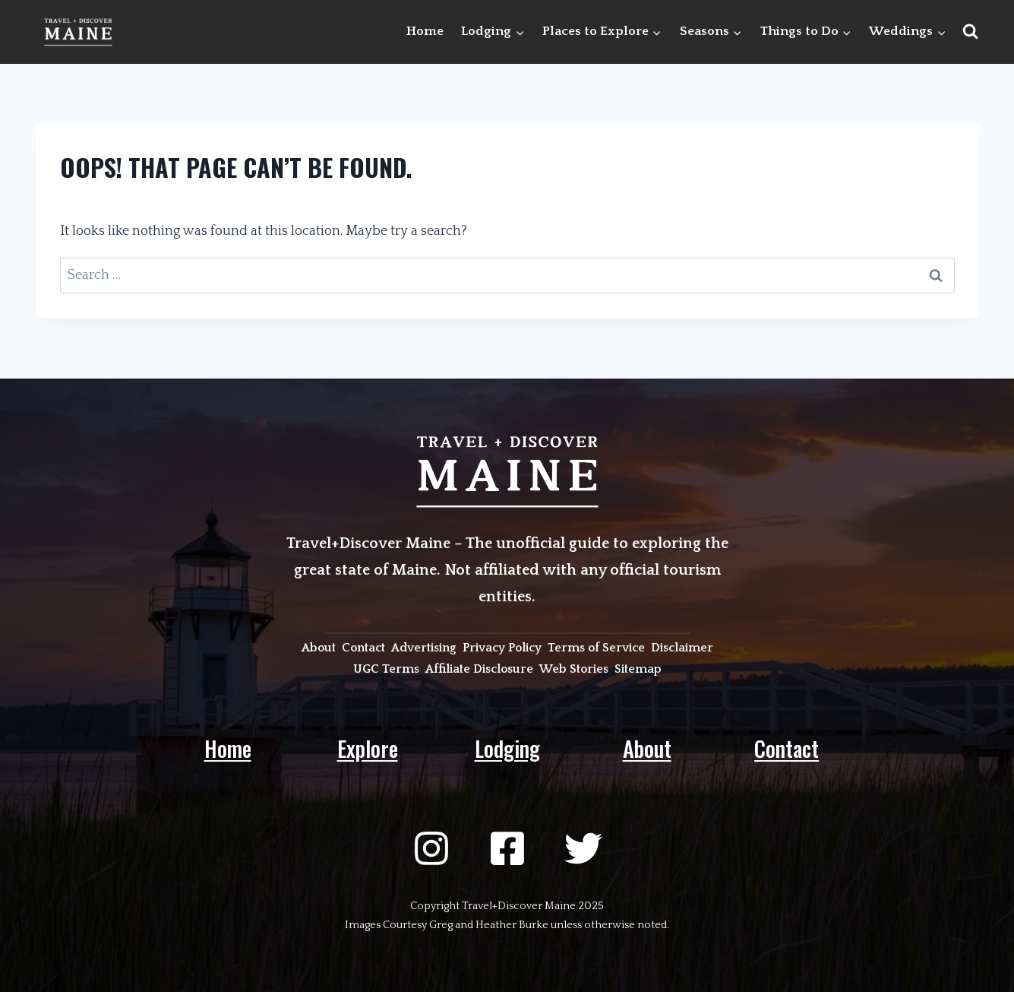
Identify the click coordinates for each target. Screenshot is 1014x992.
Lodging (507, 748)
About (647, 748)
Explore (367, 748)
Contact (786, 748)
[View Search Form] (970, 32)
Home (425, 31)
